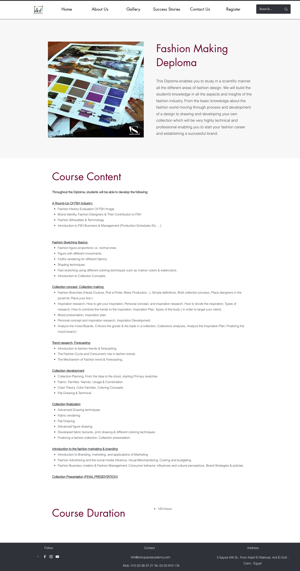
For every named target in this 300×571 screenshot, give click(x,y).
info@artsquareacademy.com (150, 557)
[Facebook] (45, 557)
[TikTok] (38, 557)
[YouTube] (57, 557)
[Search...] (266, 9)
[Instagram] (51, 557)
